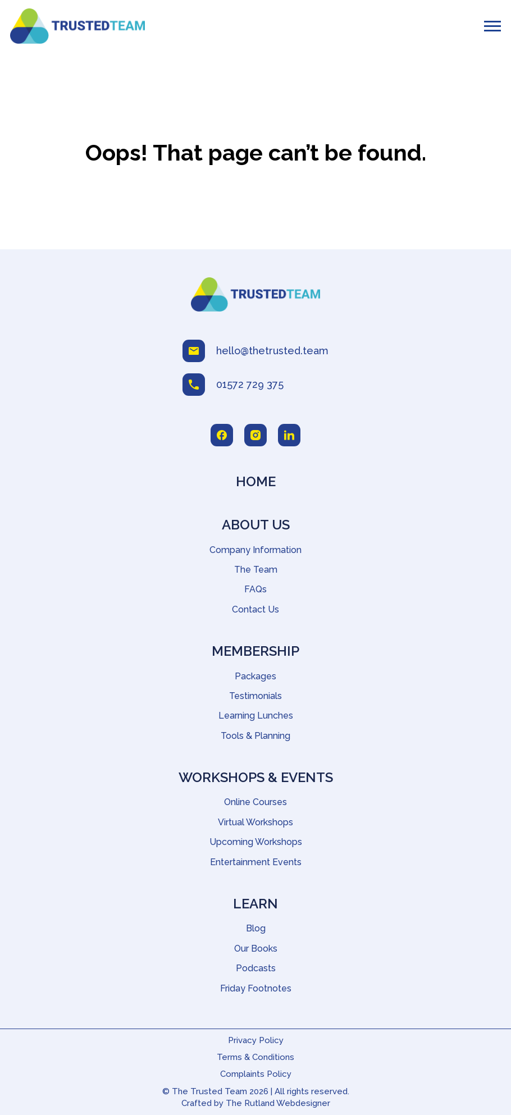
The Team (255, 569)
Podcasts (256, 968)
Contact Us (255, 609)
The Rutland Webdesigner (278, 1103)
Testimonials (255, 696)
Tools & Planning (255, 735)
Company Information (255, 550)
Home (256, 481)
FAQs (255, 589)
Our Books (255, 948)
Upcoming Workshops (255, 842)
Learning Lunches (255, 715)
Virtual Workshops (255, 822)
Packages (255, 676)
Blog (256, 928)
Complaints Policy (255, 1074)
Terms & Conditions (255, 1057)
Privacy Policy (256, 1040)
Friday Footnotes (255, 988)
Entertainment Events (256, 862)
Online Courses (255, 802)
